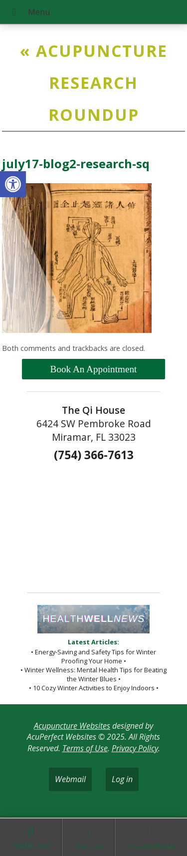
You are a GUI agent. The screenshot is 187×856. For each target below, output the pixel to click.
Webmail (70, 779)
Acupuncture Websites (72, 725)
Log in (122, 779)
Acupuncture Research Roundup (94, 82)
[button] (13, 184)
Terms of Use (85, 748)
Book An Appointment (93, 369)
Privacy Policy (135, 748)
